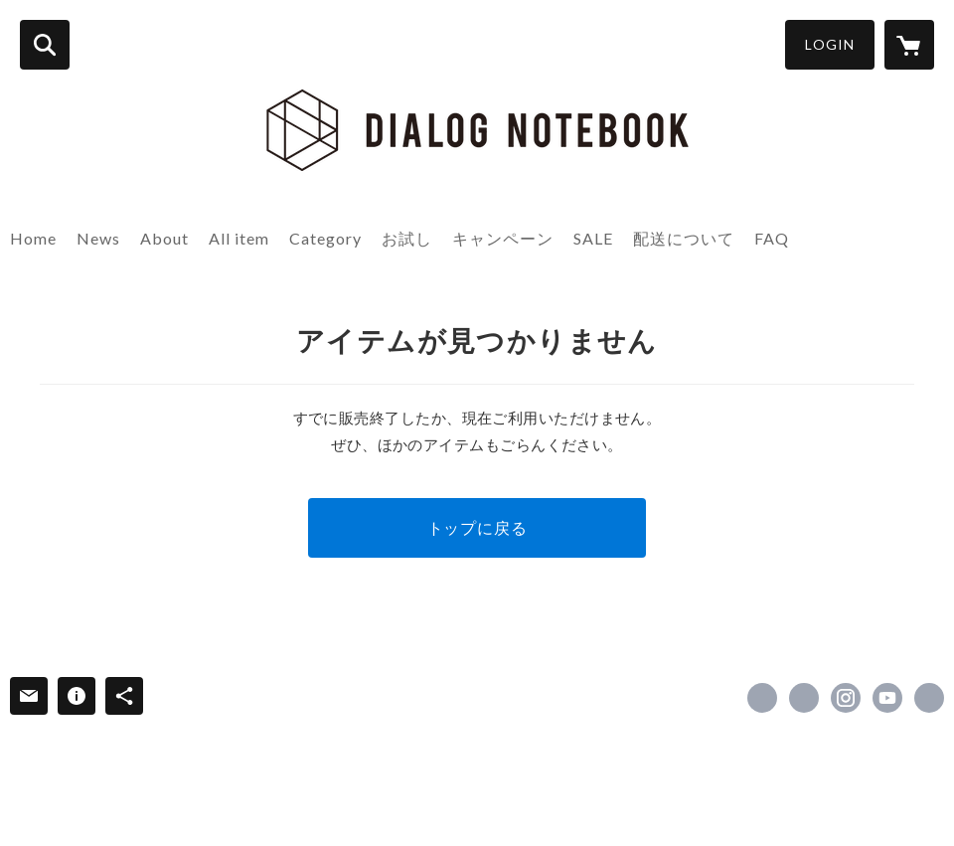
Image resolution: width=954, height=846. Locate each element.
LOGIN (830, 44)
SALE (593, 238)
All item (239, 238)
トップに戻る (477, 527)
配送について (683, 238)
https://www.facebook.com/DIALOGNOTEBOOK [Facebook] (762, 698)
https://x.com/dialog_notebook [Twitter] (804, 698)
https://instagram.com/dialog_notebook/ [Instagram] (846, 698)
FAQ (771, 238)
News (98, 238)
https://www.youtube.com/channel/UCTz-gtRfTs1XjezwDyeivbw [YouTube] (887, 698)
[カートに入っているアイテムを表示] (909, 45)
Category (325, 238)
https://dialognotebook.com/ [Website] (929, 698)
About (164, 238)
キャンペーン (503, 238)
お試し (407, 238)
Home (33, 238)
